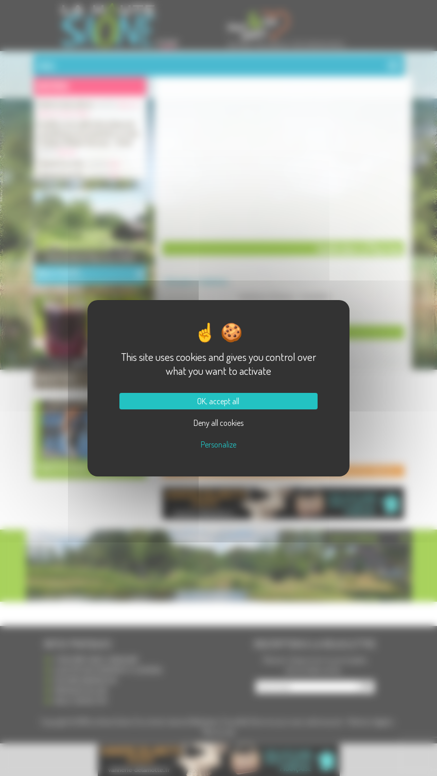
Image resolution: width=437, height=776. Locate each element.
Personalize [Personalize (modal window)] (218, 444)
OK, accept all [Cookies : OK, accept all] (218, 401)
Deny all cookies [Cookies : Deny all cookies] (218, 423)
